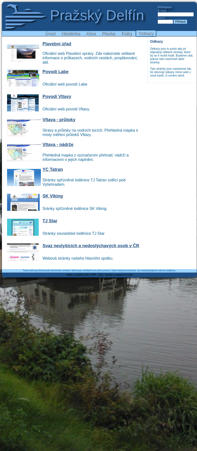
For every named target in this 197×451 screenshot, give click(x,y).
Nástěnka (70, 33)
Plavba (108, 33)
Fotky (126, 33)
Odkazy (146, 33)
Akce (90, 33)
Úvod (50, 33)
